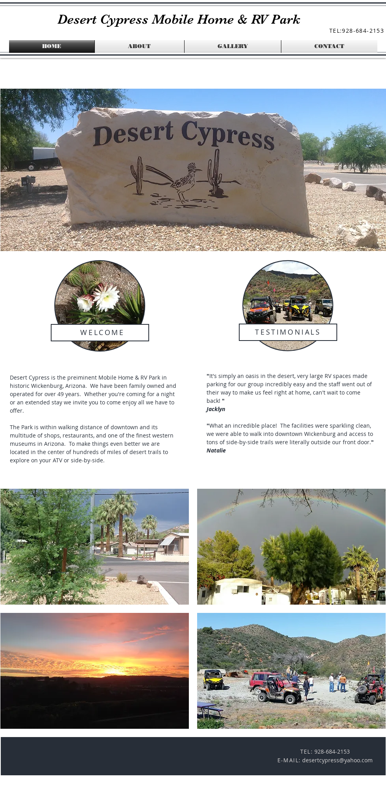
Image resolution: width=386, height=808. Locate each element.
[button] (94, 547)
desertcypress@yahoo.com (337, 760)
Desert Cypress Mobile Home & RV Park (178, 19)
